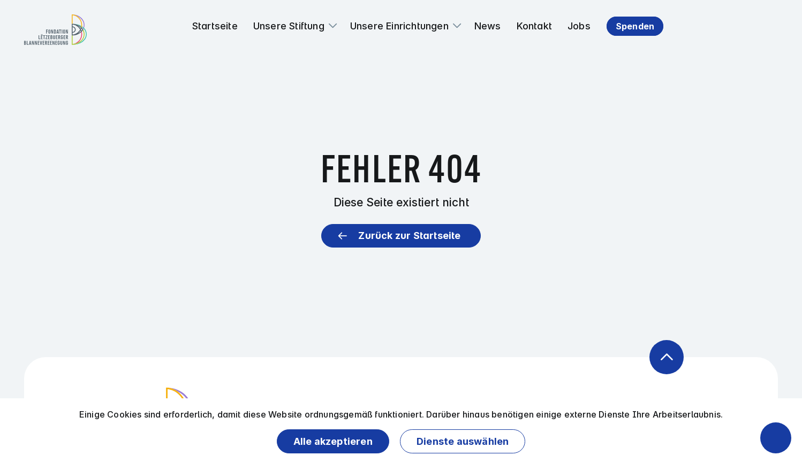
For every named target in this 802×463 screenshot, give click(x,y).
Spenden (635, 26)
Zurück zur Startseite (409, 235)
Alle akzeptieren (333, 441)
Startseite (215, 26)
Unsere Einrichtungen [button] (399, 26)
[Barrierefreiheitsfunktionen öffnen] (775, 437)
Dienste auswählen (463, 441)
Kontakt (534, 26)
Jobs (579, 26)
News (487, 26)
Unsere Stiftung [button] (288, 26)
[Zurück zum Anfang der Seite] (666, 357)
